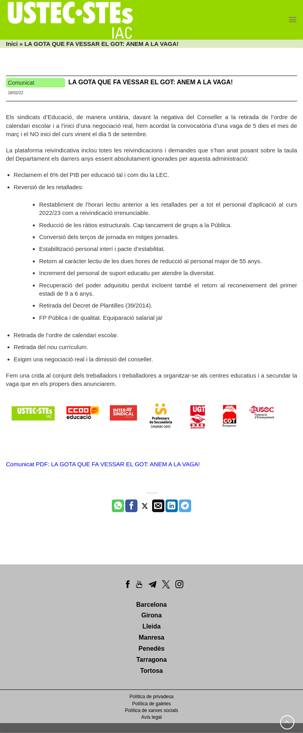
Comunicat (21, 83)
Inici (12, 43)
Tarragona (151, 659)
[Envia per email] (158, 505)
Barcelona (151, 604)
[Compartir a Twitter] (145, 505)
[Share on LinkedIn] (172, 505)
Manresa (151, 637)
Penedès (152, 648)
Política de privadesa (151, 696)
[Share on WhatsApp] (118, 505)
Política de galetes (151, 703)
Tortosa (151, 670)
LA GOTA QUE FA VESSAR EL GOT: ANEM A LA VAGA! (150, 82)
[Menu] (292, 19)
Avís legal (151, 717)
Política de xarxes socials (151, 710)
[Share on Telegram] (185, 505)
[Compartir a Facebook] (131, 505)
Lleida (151, 626)
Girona (151, 615)
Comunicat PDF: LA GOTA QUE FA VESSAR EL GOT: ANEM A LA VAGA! (103, 464)
